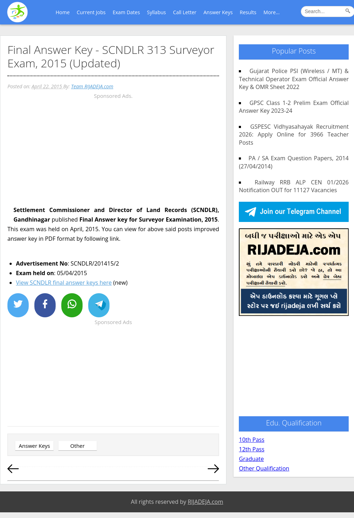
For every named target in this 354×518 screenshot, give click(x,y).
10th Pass (251, 440)
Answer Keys (217, 12)
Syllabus (156, 12)
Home (63, 12)
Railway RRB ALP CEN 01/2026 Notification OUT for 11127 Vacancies (294, 186)
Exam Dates (126, 12)
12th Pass (251, 449)
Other (77, 445)
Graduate (251, 459)
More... (272, 12)
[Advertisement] (113, 150)
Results (248, 12)
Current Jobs (91, 12)
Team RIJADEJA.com (92, 86)
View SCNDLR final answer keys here (64, 282)
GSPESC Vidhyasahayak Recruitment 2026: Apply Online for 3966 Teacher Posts (294, 134)
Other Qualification (264, 468)
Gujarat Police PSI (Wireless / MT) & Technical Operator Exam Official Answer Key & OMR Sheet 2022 (294, 79)
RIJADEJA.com (205, 502)
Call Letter (184, 12)
